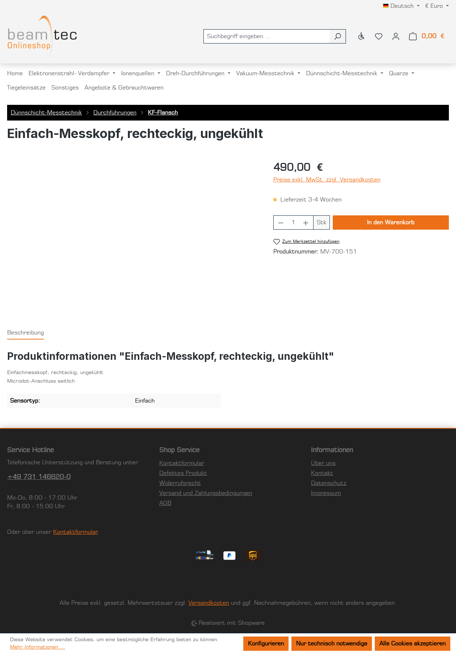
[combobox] (266, 36)
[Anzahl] (293, 222)
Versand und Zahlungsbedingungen (205, 493)
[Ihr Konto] (395, 36)
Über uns (323, 463)
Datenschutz (328, 483)
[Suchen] (337, 36)
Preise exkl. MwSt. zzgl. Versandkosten (326, 180)
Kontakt (322, 473)
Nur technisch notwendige (331, 644)
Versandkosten (208, 603)
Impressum (326, 493)
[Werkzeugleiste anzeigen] (361, 36)
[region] (133, 237)
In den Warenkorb (390, 222)
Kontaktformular (75, 532)
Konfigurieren (266, 644)
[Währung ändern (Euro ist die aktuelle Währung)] (437, 6)
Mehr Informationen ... (37, 647)
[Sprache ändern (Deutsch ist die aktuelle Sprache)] (401, 6)
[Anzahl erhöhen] (306, 222)
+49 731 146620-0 (39, 477)
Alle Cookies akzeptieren (412, 644)
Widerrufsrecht (180, 483)
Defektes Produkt (183, 473)
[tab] (25, 333)
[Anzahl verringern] (280, 222)
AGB (165, 503)
